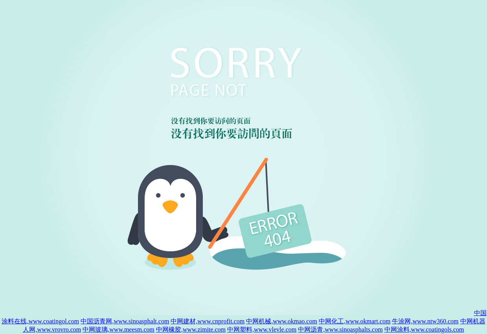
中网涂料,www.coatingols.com (424, 329)
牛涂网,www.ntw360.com (425, 321)
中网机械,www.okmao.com (281, 321)
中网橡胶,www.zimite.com (191, 329)
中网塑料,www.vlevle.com (261, 329)
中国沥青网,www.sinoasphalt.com (125, 321)
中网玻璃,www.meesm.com (118, 329)
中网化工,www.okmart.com (355, 321)
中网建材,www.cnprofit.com (207, 321)
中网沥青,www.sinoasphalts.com (340, 329)
